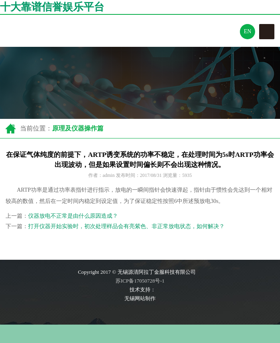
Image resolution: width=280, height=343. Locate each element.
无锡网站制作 (140, 298)
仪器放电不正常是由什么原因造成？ (73, 216)
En (248, 31)
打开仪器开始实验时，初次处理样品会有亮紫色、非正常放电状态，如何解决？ (126, 226)
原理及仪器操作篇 (77, 128)
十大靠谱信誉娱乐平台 (52, 7)
